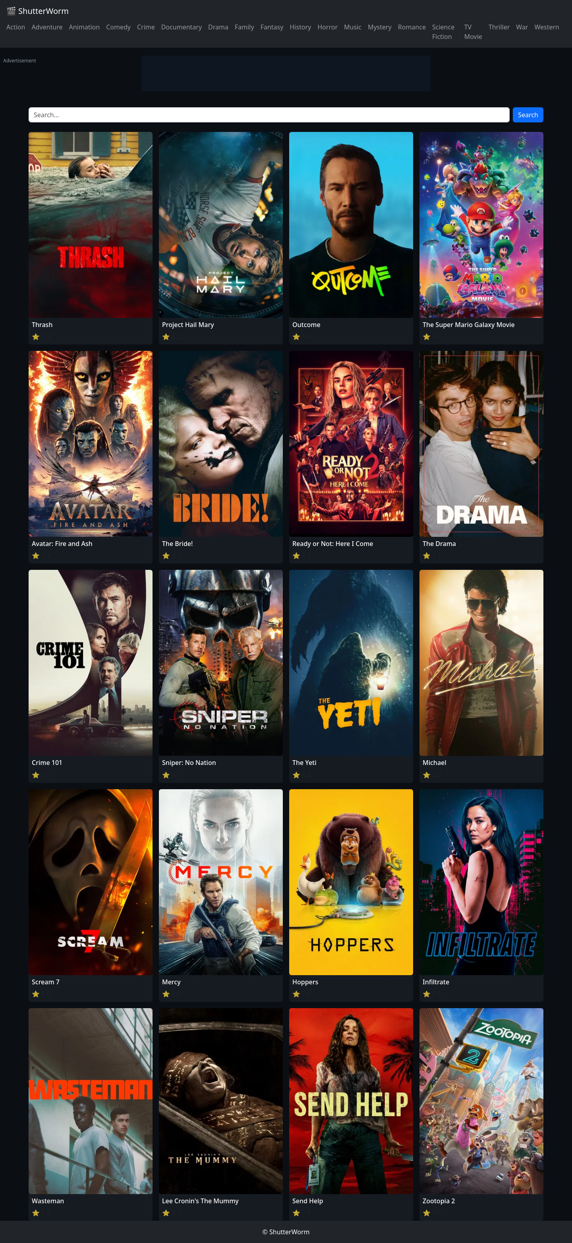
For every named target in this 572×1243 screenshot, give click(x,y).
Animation (84, 27)
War (522, 27)
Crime (146, 27)
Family (244, 27)
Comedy (118, 27)
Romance (412, 27)
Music (352, 27)
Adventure (46, 27)
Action (15, 27)
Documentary (181, 27)
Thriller (499, 27)
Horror (327, 27)
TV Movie (473, 32)
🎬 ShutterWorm (37, 11)
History (300, 27)
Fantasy (272, 27)
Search (528, 114)
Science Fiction (443, 32)
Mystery (380, 27)
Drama (218, 27)
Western (546, 27)
